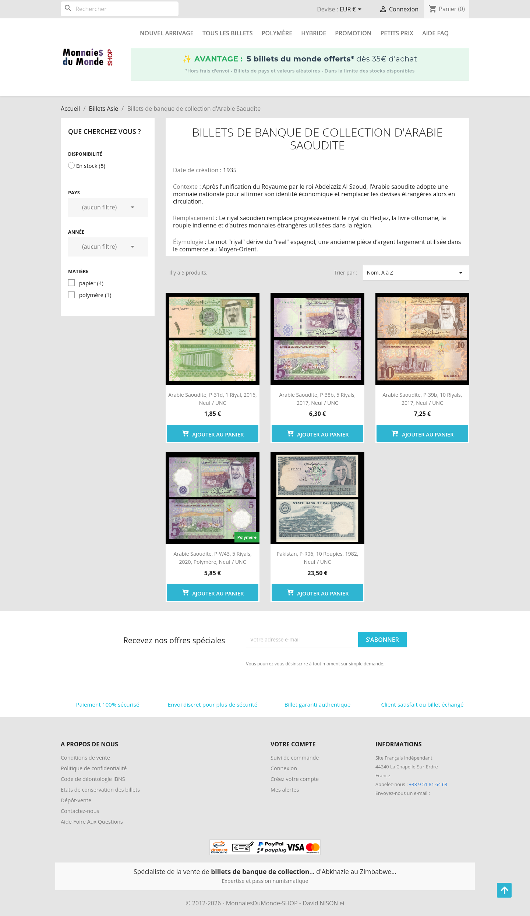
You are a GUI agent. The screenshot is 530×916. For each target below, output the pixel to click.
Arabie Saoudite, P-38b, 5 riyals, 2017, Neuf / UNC (317, 398)
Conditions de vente (85, 757)
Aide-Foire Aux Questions (92, 821)
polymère (95, 294)
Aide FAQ (435, 33)
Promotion (353, 33)
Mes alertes (285, 789)
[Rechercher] (120, 8)
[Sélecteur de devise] (352, 10)
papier (91, 283)
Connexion (284, 768)
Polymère (277, 33)
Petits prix (396, 33)
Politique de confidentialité (94, 768)
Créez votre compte (295, 778)
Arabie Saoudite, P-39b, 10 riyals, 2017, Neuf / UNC (422, 398)
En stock (90, 165)
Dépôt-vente (76, 800)
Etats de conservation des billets (100, 789)
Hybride (313, 33)
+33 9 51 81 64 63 (428, 784)
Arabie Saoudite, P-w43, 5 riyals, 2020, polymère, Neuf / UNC (212, 557)
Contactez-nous (80, 810)
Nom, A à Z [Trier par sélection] (416, 272)
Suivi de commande (295, 757)
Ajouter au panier (212, 433)
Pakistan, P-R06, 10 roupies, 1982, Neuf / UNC (317, 557)
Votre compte (293, 744)
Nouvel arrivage (167, 33)
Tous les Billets (227, 33)
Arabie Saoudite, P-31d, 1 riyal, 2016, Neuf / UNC (212, 398)
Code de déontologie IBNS (93, 778)
